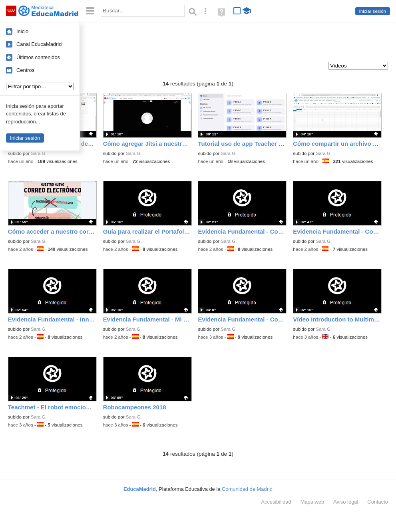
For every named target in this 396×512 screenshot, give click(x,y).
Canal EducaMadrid (39, 44)
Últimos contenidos (38, 57)
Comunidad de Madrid (247, 489)
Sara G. (39, 153)
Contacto (377, 502)
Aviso (345, 502)
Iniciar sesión (372, 11)
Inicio (22, 31)
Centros (25, 70)
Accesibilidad (276, 502)
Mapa (312, 502)
